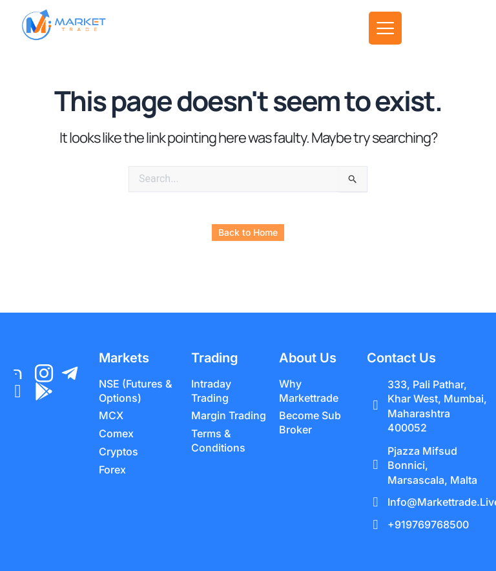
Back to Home (248, 232)
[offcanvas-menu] (385, 28)
